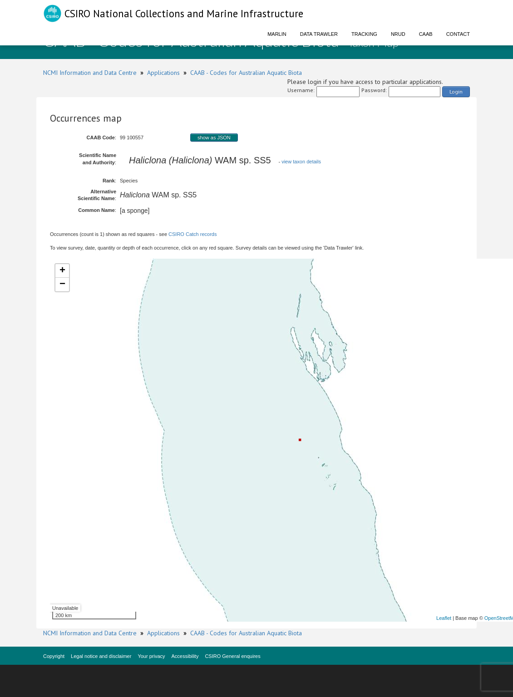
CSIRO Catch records (192, 234)
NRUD (398, 34)
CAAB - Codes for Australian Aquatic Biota (246, 73)
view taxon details (301, 161)
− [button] (62, 284)
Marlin (276, 34)
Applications (163, 73)
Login (456, 91)
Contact (458, 34)
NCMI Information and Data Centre (90, 73)
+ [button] (62, 271)
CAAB (426, 34)
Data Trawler (319, 34)
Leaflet (443, 618)
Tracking (364, 34)
